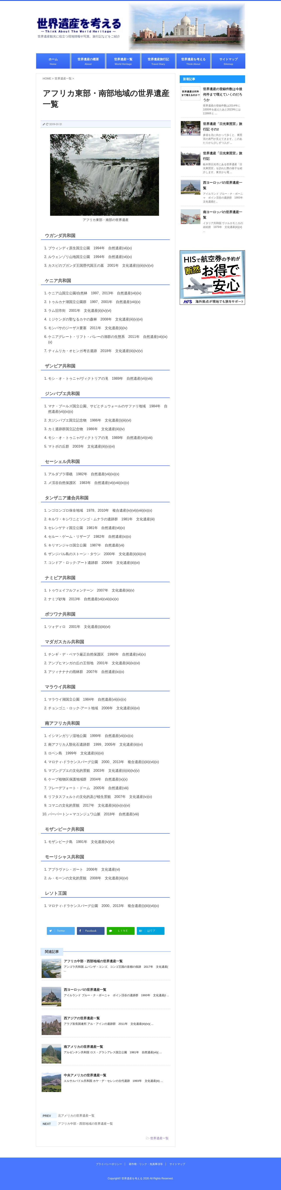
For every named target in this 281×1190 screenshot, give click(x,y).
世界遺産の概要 (88, 61)
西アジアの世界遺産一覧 (82, 1018)
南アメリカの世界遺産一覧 (83, 1046)
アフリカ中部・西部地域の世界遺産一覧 (93, 961)
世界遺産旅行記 (158, 61)
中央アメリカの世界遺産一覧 (85, 1075)
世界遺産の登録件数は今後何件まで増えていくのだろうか (222, 94)
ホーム (53, 61)
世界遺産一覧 (123, 61)
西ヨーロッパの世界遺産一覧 (85, 989)
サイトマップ (228, 61)
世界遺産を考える (193, 61)
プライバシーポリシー (109, 1164)
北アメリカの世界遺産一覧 (76, 1115)
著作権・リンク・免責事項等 (146, 1164)
